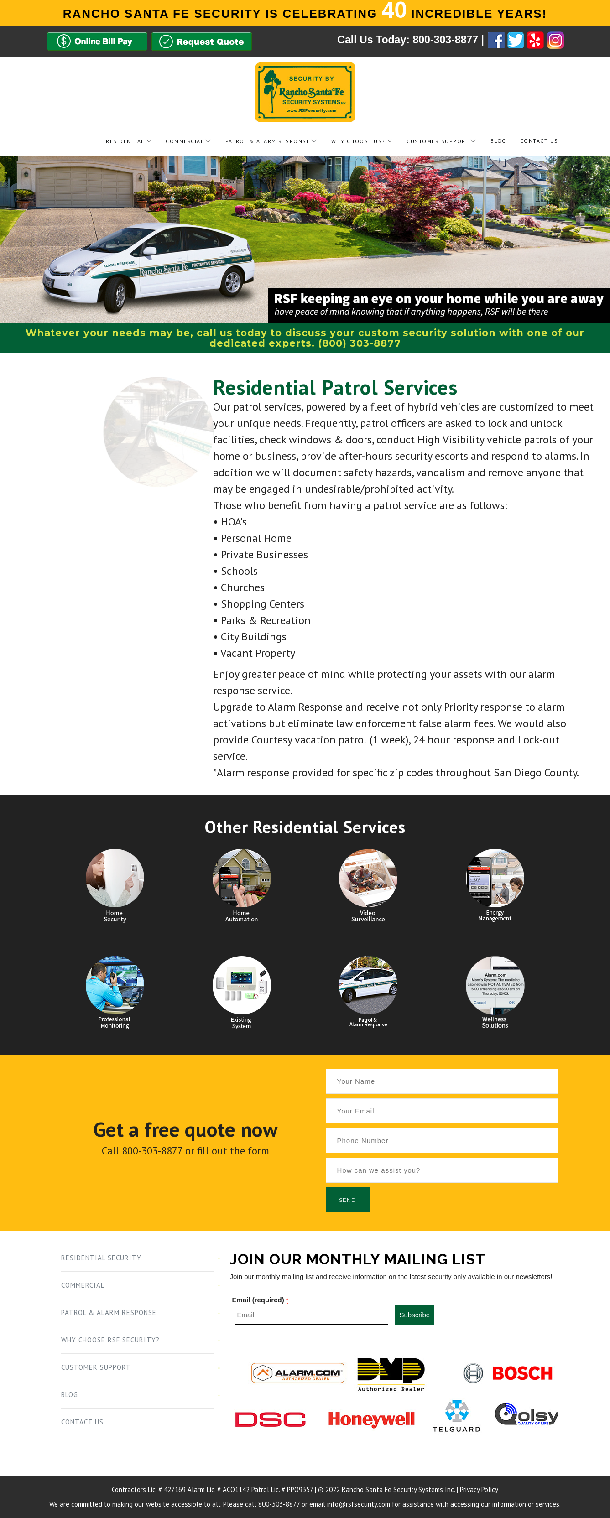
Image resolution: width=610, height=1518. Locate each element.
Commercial (185, 141)
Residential (125, 141)
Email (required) (260, 1300)
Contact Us (539, 140)
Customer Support (438, 141)
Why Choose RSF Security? (110, 1340)
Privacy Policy (479, 1489)
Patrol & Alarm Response (267, 141)
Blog (498, 140)
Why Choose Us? (358, 141)
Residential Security (101, 1257)
